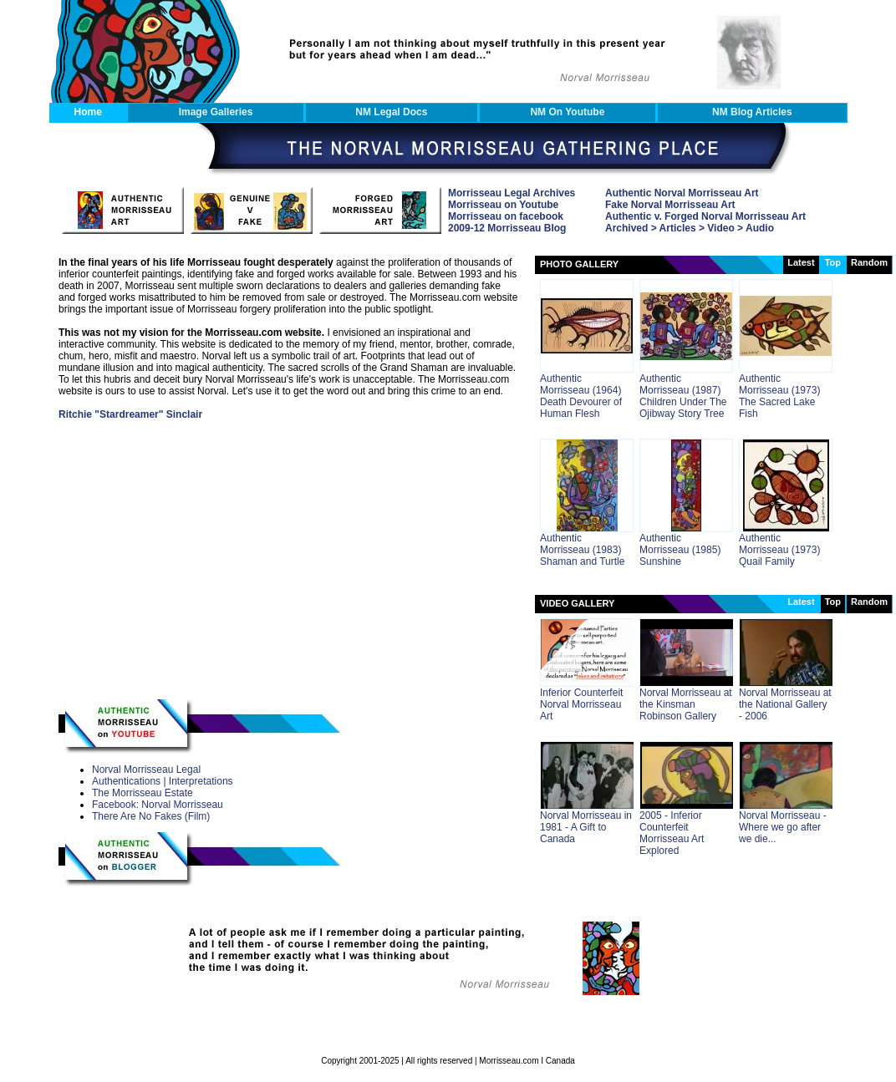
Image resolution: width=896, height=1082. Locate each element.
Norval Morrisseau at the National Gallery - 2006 (785, 704)
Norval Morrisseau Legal (146, 769)
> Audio (754, 228)
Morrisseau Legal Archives (511, 193)
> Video (715, 228)
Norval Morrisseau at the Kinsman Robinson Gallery (685, 704)
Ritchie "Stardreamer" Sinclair (130, 414)
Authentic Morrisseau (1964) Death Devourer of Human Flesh (581, 396)
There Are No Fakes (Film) (151, 816)
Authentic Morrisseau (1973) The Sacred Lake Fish (779, 396)
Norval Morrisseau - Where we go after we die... (783, 827)
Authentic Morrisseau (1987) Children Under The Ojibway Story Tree (683, 396)
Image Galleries (216, 112)
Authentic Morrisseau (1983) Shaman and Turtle (582, 549)
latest (800, 262)
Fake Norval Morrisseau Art (670, 205)
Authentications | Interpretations (162, 781)
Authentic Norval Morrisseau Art (682, 193)
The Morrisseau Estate (142, 793)
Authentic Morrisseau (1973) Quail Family (779, 549)
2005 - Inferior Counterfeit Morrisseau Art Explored (671, 833)
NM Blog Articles (752, 112)
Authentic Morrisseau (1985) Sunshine (679, 549)
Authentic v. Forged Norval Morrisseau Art (705, 216)
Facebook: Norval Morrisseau (157, 804)
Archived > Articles (650, 228)
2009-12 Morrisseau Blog (507, 228)
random (869, 262)
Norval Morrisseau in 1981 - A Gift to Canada (586, 827)
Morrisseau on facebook (505, 216)
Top (833, 602)
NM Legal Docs (391, 112)
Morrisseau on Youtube (503, 205)
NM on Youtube (567, 112)
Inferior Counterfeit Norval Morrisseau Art (581, 704)
